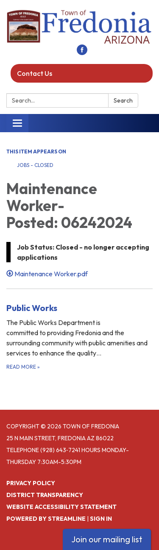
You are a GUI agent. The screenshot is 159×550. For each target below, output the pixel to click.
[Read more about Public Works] (79, 336)
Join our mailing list (106, 539)
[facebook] (82, 52)
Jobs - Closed (35, 165)
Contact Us (34, 73)
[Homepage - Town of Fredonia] (79, 26)
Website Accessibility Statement (61, 507)
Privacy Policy (30, 483)
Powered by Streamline (46, 518)
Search (123, 100)
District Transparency (44, 495)
